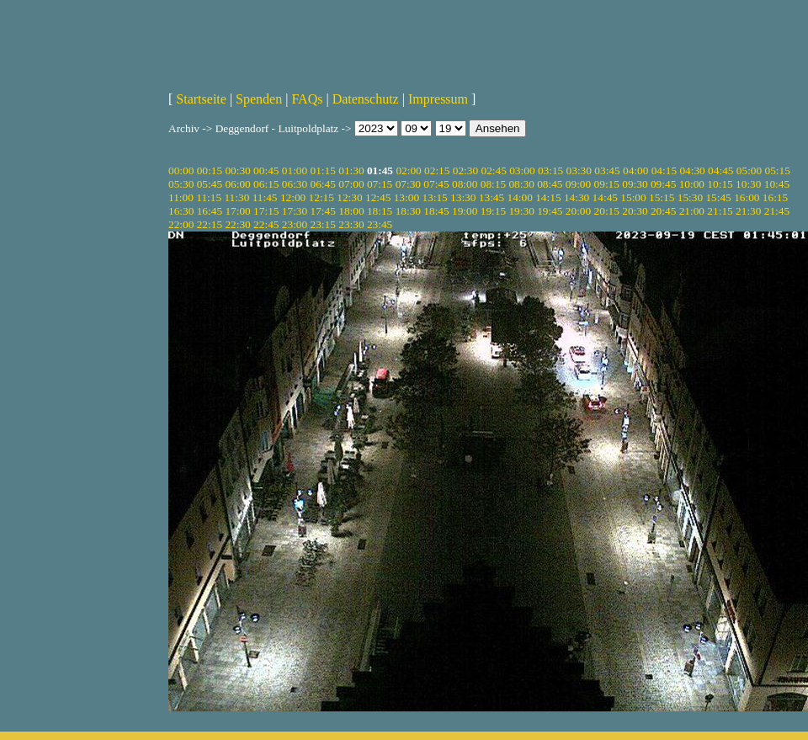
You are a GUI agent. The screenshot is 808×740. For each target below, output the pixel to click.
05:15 (777, 170)
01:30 (351, 170)
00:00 (181, 170)
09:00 (578, 184)
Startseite (201, 99)
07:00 (351, 184)
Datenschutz (365, 99)
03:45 (606, 170)
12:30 (349, 197)
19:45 (549, 211)
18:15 (379, 211)
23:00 (294, 224)
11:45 (265, 197)
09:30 (634, 184)
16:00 (746, 197)
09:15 (606, 184)
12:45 (378, 197)
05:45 (209, 184)
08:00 (464, 184)
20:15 (606, 211)
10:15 (719, 184)
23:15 (323, 224)
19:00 (464, 211)
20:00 (578, 211)
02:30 (465, 170)
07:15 (379, 184)
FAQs (306, 99)
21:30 (748, 211)
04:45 (720, 170)
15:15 (661, 197)
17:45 (323, 211)
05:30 (181, 184)
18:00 (351, 211)
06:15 (266, 184)
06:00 (237, 184)
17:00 (237, 211)
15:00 (633, 197)
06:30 (294, 184)
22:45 (266, 224)
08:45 (549, 184)
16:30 (181, 211)
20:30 (634, 211)
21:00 (691, 211)
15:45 (718, 197)
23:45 (379, 224)
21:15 (719, 211)
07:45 (436, 184)
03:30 (579, 170)
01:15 (323, 170)
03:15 (550, 170)
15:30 (690, 197)
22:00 (181, 224)
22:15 (209, 224)
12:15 (321, 197)
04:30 (691, 170)
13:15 (434, 197)
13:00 (406, 197)
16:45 (209, 211)
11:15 (208, 197)
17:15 (266, 211)
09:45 (663, 184)
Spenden (259, 99)
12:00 (293, 197)
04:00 (635, 170)
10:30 (748, 184)
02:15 (436, 170)
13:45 (491, 197)
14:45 (605, 197)
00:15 (209, 170)
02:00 (408, 170)
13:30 (463, 197)
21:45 (776, 211)
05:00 (749, 170)
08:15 (493, 184)
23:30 (351, 224)
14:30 (576, 197)
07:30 (408, 184)
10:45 (776, 184)
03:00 (521, 170)
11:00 (181, 197)
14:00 (520, 197)
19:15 (493, 211)
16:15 (775, 197)
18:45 (436, 211)
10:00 (691, 184)
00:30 (237, 170)
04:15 (664, 170)
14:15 (548, 197)
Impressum (438, 99)
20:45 (663, 211)
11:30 (236, 197)
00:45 (266, 170)
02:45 (493, 170)
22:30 (237, 224)
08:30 (521, 184)
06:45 (323, 184)
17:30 (294, 211)
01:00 (294, 170)
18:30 (408, 211)
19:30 (521, 211)
